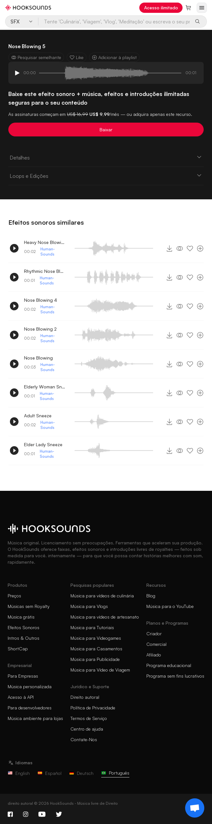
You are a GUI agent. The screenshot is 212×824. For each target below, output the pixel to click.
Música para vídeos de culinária (102, 595)
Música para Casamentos (96, 648)
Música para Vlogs (89, 606)
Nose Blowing (38, 357)
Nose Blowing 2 (40, 329)
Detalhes (106, 157)
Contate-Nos (83, 739)
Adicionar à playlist (114, 57)
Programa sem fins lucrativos (175, 676)
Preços (14, 595)
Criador (154, 633)
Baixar (106, 129)
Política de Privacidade (92, 707)
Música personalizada (30, 686)
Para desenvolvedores (30, 707)
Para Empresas (23, 676)
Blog (150, 595)
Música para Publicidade (95, 659)
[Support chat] (194, 808)
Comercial (156, 644)
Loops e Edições (106, 175)
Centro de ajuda (86, 729)
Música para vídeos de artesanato (104, 617)
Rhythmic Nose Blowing (45, 271)
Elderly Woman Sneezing (45, 386)
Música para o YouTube (170, 606)
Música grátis (21, 617)
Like (76, 57)
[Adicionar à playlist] (200, 248)
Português (115, 773)
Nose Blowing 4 (40, 300)
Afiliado (153, 654)
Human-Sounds (47, 251)
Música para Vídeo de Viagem (100, 669)
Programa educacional (168, 665)
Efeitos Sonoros (23, 627)
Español (49, 773)
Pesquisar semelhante (36, 57)
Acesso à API (21, 697)
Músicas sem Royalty (29, 606)
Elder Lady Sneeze (43, 444)
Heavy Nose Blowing (45, 242)
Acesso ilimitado (161, 7)
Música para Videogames (95, 638)
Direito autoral (84, 697)
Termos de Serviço (88, 718)
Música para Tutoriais (92, 627)
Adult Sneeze (38, 415)
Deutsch (81, 773)
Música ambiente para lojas (35, 718)
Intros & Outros (23, 638)
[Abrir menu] (202, 8)
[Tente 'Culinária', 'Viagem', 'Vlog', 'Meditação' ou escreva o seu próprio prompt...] (114, 21)
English (19, 773)
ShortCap (18, 648)
